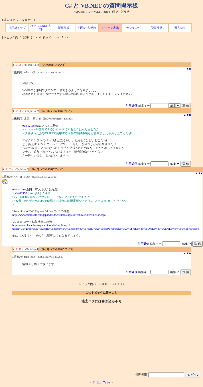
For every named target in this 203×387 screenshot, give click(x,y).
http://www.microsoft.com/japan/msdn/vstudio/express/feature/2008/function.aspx (59, 214)
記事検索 (156, 27)
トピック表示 (110, 27)
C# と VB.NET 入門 (40, 27)
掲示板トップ (17, 27)
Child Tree (101, 382)
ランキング (133, 27)
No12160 (19, 189)
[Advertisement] (101, 52)
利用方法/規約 (87, 27)
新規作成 (63, 27)
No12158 (29, 125)
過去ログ (180, 27)
